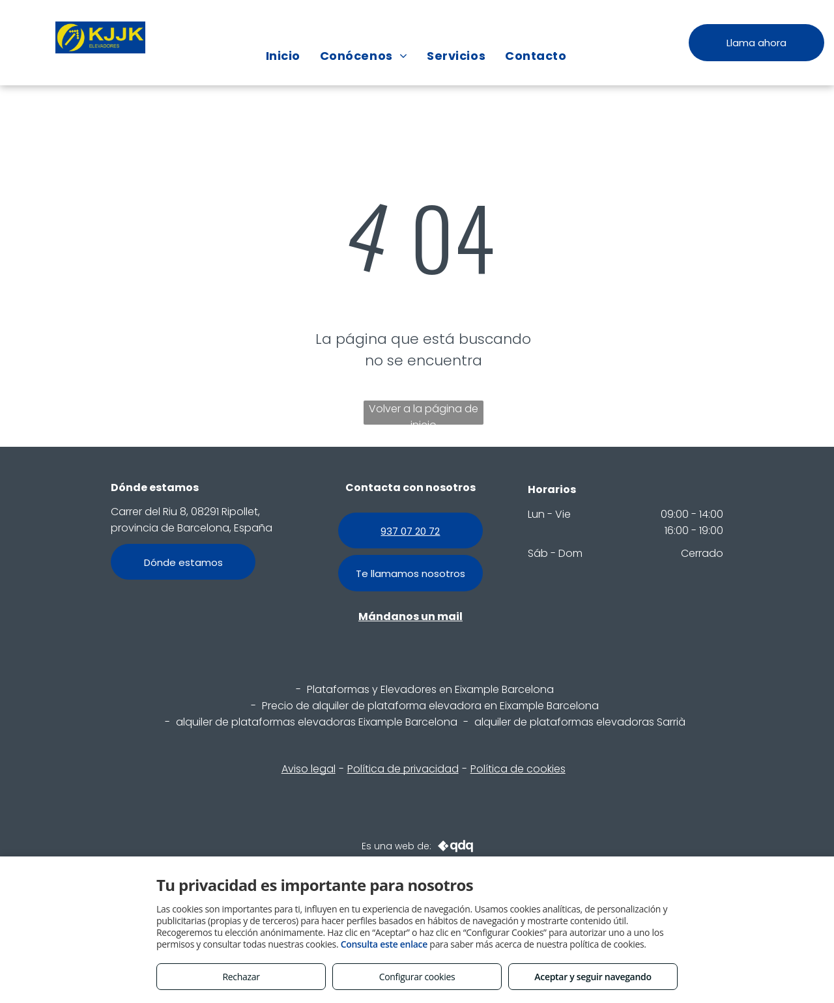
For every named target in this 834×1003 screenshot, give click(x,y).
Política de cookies (518, 768)
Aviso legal (308, 768)
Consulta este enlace (384, 944)
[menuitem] (283, 55)
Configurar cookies (417, 976)
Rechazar (240, 976)
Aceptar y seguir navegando (592, 976)
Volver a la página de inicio (423, 413)
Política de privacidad (403, 768)
